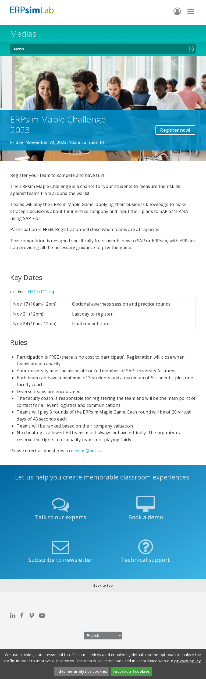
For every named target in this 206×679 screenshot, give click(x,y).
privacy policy (187, 660)
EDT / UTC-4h (40, 291)
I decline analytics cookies (81, 671)
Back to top (103, 585)
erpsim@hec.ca (86, 451)
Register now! (175, 130)
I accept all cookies (131, 671)
